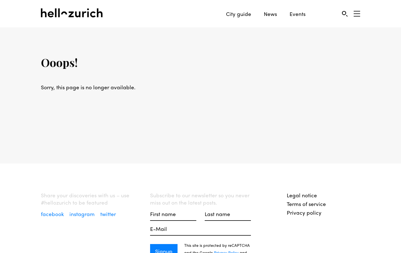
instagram (82, 214)
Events (298, 14)
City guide (238, 14)
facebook (53, 214)
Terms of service (306, 203)
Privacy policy (304, 212)
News (270, 14)
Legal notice (302, 195)
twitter (108, 214)
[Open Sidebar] (357, 14)
